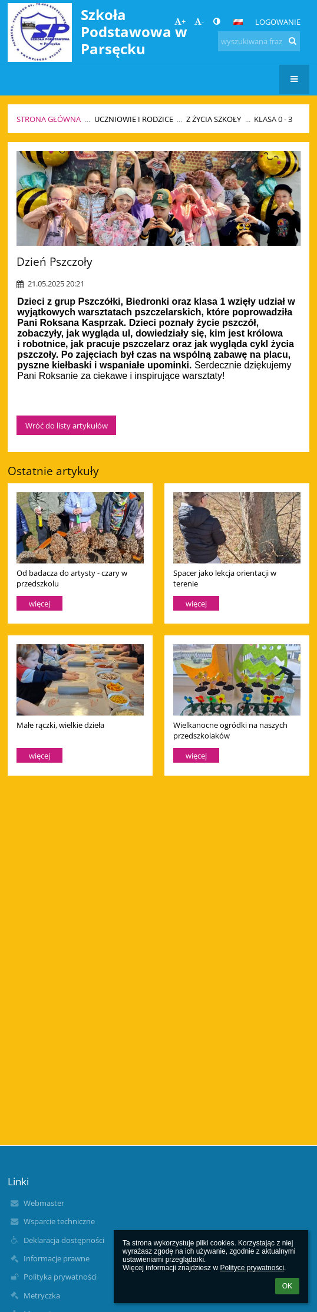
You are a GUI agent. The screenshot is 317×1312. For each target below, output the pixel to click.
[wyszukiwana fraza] (259, 41)
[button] (238, 22)
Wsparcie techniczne (59, 1221)
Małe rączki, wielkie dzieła (60, 725)
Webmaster (44, 1203)
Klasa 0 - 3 (273, 119)
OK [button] (287, 1286)
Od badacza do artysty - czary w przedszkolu (71, 578)
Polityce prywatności (252, 1268)
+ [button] (180, 21)
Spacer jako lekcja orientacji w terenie (224, 578)
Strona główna (48, 119)
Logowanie (278, 22)
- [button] (199, 21)
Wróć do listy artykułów (66, 425)
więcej (39, 603)
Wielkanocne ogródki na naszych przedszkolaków (230, 730)
